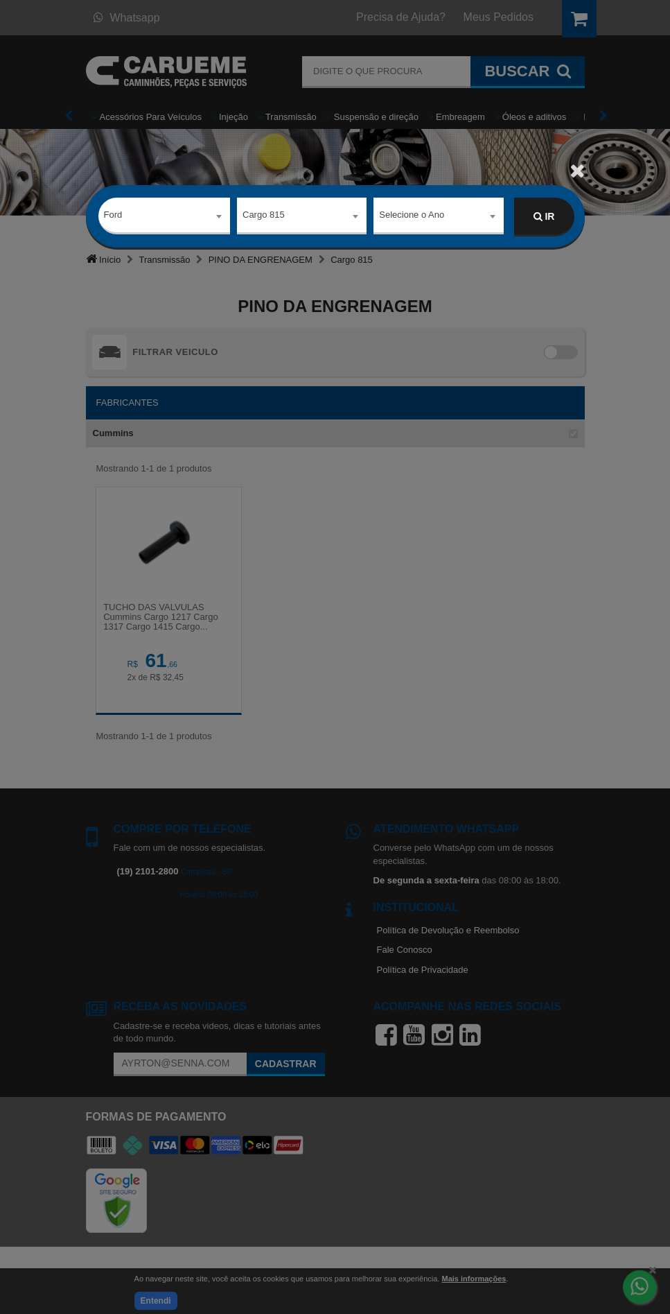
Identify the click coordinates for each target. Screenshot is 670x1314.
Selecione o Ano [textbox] (411, 216)
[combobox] (164, 217)
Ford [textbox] (113, 216)
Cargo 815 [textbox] (264, 216)
